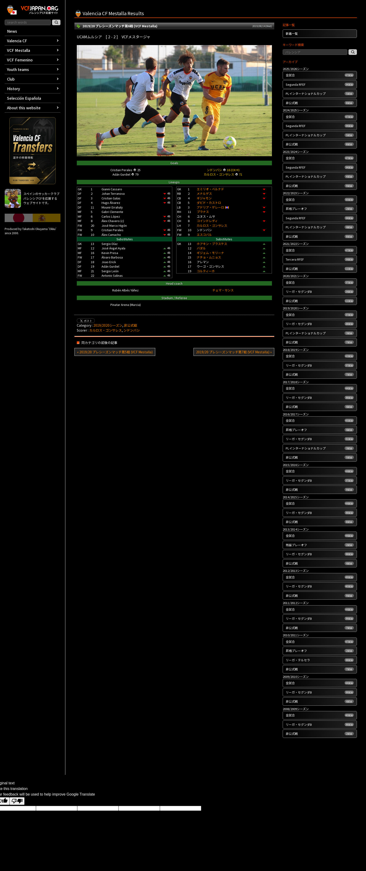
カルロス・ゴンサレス (212, 225)
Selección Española (24, 98)
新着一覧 (292, 33)
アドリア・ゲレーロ (210, 207)
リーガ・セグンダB (320, 291)
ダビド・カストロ (209, 202)
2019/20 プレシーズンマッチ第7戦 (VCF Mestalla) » (234, 352)
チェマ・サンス (223, 290)
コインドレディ (207, 221)
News (12, 31)
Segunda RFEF (320, 84)
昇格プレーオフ (320, 208)
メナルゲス (204, 193)
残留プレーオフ (320, 545)
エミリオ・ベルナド (210, 189)
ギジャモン (204, 198)
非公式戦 (130, 325)
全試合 (320, 75)
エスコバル (204, 234)
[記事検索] (352, 52)
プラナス (203, 211)
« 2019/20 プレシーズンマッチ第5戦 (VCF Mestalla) (115, 352)
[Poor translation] (17, 801)
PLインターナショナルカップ (320, 93)
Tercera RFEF (320, 259)
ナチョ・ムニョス (209, 257)
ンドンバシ (131, 330)
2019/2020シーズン (107, 325)
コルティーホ (206, 271)
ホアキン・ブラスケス (212, 243)
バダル (201, 248)
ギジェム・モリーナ (210, 253)
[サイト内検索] (56, 22)
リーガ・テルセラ (320, 660)
